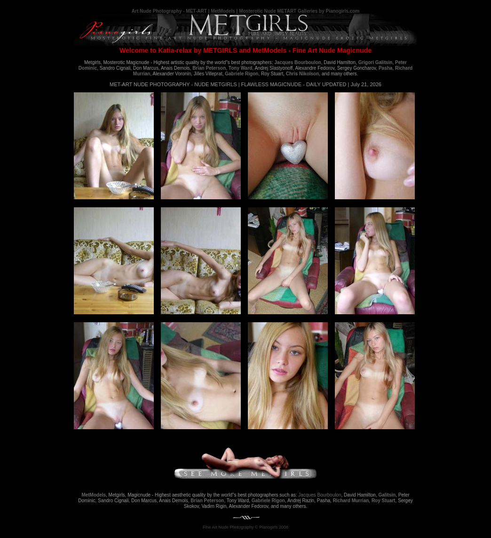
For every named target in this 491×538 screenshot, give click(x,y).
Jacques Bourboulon (319, 494)
